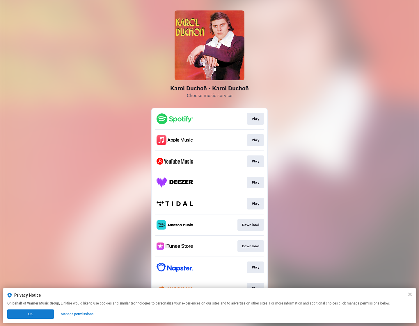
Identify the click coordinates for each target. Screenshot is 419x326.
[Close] (410, 294)
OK (30, 314)
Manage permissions (77, 314)
